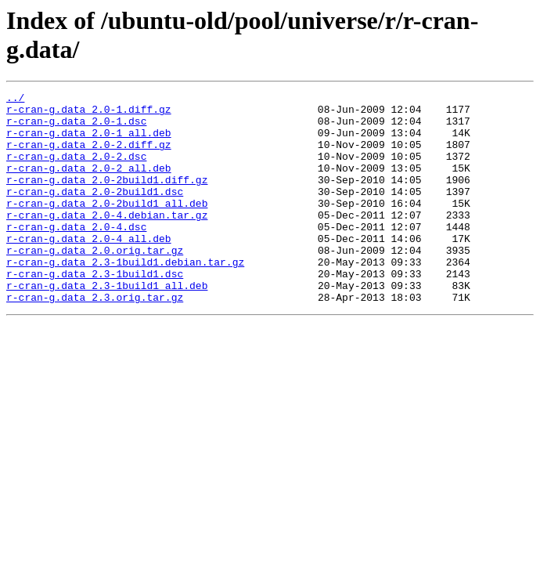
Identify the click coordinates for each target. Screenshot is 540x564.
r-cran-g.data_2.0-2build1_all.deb (106, 226)
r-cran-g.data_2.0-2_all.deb (88, 184)
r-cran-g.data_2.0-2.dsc (76, 170)
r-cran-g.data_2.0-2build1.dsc (94, 212)
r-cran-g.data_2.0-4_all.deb (88, 269)
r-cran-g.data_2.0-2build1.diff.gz (106, 198)
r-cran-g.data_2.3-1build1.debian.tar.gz (125, 297)
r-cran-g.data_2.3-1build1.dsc (94, 311)
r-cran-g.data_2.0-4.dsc (76, 255)
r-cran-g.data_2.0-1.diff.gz (88, 114)
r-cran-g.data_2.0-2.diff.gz (88, 156)
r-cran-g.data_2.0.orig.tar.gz (94, 283)
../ (15, 99)
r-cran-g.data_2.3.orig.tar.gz (94, 339)
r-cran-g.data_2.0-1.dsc (76, 128)
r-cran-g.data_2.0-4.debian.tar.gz (106, 240)
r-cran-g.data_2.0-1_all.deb (88, 142)
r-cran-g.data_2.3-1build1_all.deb (106, 325)
